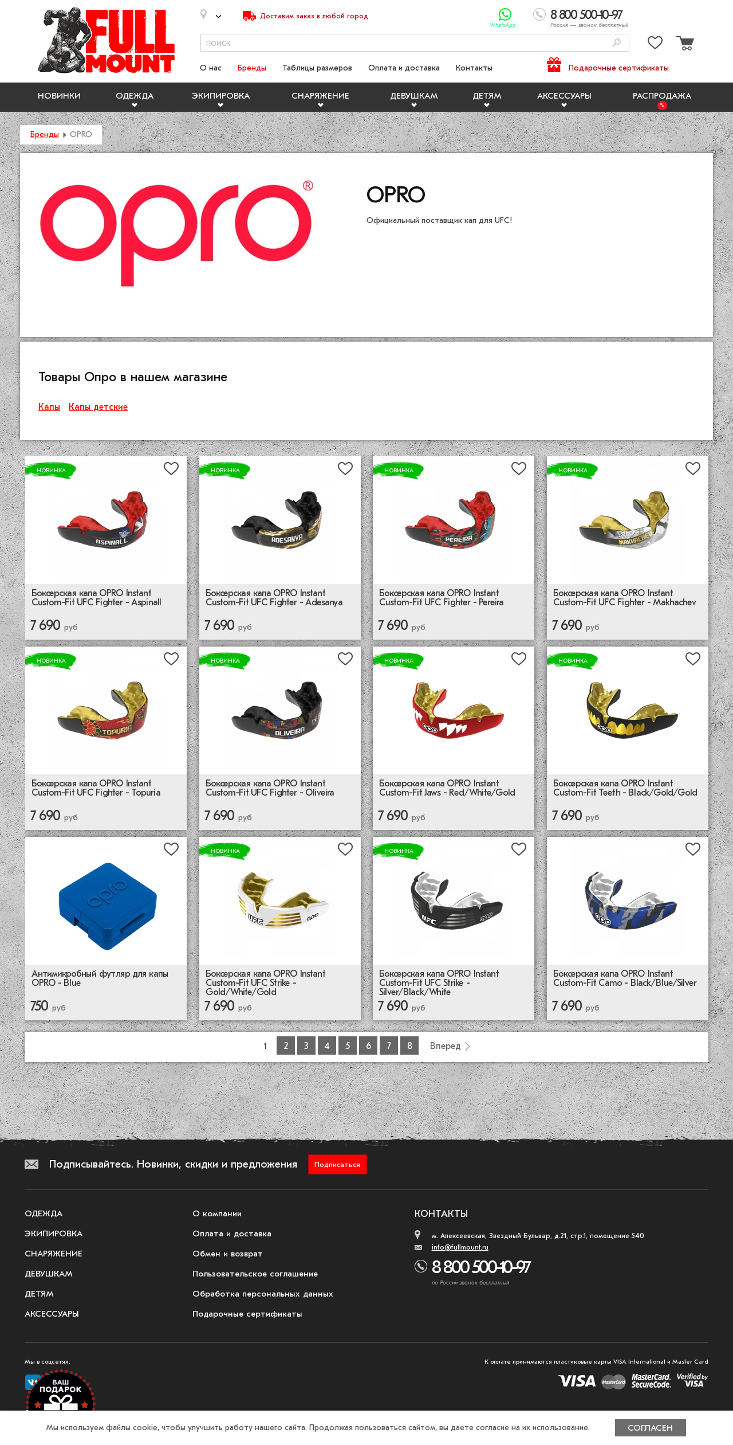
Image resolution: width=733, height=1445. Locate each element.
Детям (487, 96)
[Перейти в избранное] (655, 45)
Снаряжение (320, 96)
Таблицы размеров (317, 68)
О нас (211, 68)
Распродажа (662, 96)
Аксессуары (564, 96)
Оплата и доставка (404, 68)
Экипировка (221, 96)
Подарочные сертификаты (619, 68)
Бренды (252, 68)
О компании (217, 1213)
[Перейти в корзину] (683, 45)
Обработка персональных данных (262, 1294)
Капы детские (98, 407)
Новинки (59, 96)
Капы (49, 407)
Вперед (445, 1046)
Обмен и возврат (227, 1253)
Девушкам (414, 96)
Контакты (474, 68)
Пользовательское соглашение (255, 1273)
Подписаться (337, 1164)
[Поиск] (616, 43)
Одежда (134, 96)
